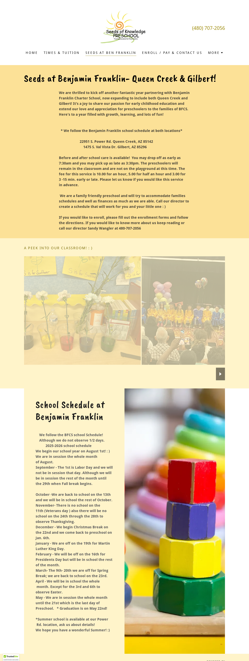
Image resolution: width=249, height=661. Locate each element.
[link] (124, 28)
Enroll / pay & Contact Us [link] (172, 53)
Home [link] (32, 53)
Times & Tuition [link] (62, 53)
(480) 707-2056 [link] (208, 28)
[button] (215, 53)
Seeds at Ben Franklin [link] (110, 53)
